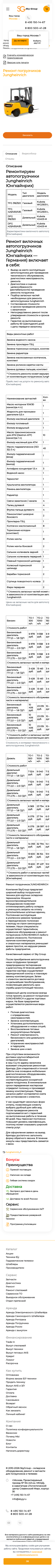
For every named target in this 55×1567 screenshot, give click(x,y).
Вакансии (11, 1433)
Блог (8, 1443)
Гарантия (11, 1389)
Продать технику (15, 1382)
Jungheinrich (12, 1152)
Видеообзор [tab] (29, 153)
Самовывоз (12, 1400)
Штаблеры (12, 1264)
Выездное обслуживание (20, 1297)
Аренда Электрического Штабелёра (26, 1312)
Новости (11, 1440)
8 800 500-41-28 (35, 28)
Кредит (10, 1356)
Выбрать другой (37, 42)
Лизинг (10, 1359)
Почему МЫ (13, 1436)
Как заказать (13, 1410)
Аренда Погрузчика (17, 1323)
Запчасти (11, 1279)
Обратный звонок (16, 1407)
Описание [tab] (11, 153)
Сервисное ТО (14, 1293)
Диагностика (13, 1283)
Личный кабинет (15, 1414)
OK (27, 1561)
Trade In (10, 1342)
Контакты (11, 1447)
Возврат (10, 1403)
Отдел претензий (16, 1300)
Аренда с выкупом (16, 1330)
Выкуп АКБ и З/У (15, 1385)
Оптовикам (12, 1375)
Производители (15, 1267)
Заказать (28, 135)
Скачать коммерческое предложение (18, 56)
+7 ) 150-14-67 (20, 1494)
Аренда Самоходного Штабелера (25, 1316)
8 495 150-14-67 (35, 22)
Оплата (10, 1392)
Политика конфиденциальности (24, 1429)
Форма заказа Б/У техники (21, 1378)
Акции (9, 1253)
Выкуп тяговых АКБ (17, 1352)
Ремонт (10, 1286)
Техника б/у (12, 1257)
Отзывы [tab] (9, 158)
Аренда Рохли (14, 1326)
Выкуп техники (14, 1349)
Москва (14, 18)
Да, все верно (20, 41)
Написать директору (17, 1450)
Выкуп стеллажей (16, 1345)
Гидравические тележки (19, 1260)
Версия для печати (16, 62)
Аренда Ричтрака (16, 1319)
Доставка (11, 1396)
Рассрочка (12, 1363)
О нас (9, 1425)
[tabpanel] (27, 656)
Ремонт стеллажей (16, 1290)
